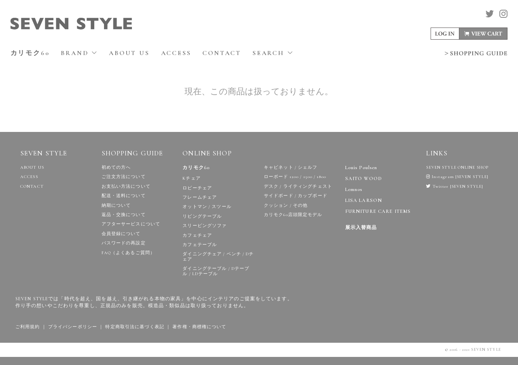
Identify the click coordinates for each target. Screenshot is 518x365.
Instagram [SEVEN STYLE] (457, 176)
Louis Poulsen (361, 168)
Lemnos (354, 190)
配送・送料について (124, 195)
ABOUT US (129, 53)
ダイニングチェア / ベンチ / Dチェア (218, 256)
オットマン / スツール (207, 206)
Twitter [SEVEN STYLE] (454, 186)
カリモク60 (30, 53)
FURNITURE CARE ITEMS (378, 211)
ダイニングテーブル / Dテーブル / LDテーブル (216, 271)
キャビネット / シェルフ (291, 167)
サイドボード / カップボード (295, 195)
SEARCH (273, 53)
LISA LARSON (363, 200)
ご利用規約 (27, 326)
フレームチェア (200, 197)
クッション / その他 (286, 205)
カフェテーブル (200, 244)
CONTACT (221, 53)
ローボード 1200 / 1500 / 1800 (295, 176)
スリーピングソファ (205, 225)
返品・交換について (124, 214)
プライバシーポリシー (72, 326)
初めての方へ (116, 167)
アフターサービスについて (131, 224)
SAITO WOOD (363, 179)
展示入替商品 (361, 228)
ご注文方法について (124, 176)
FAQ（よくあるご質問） (128, 252)
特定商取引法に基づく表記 (134, 326)
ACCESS (176, 53)
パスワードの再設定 (124, 243)
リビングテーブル (202, 216)
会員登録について (121, 233)
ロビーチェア (197, 188)
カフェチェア (197, 235)
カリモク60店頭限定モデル (293, 214)
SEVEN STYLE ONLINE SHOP (457, 167)
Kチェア (191, 178)
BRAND (79, 53)
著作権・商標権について (199, 326)
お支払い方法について (126, 186)
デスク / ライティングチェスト (298, 186)
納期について (116, 205)
